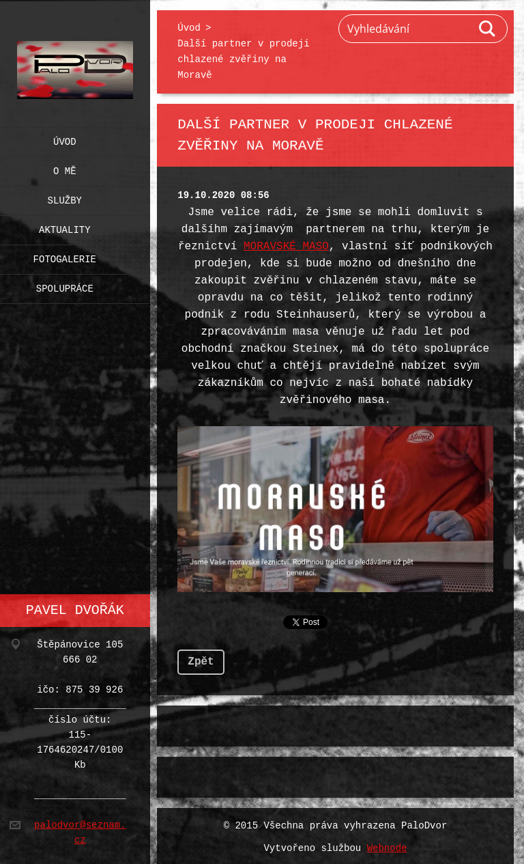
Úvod (64, 139)
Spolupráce (64, 285)
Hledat (488, 28)
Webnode (387, 845)
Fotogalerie (64, 256)
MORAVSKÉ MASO (286, 246)
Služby (65, 197)
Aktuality (65, 227)
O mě (64, 168)
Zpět (201, 659)
